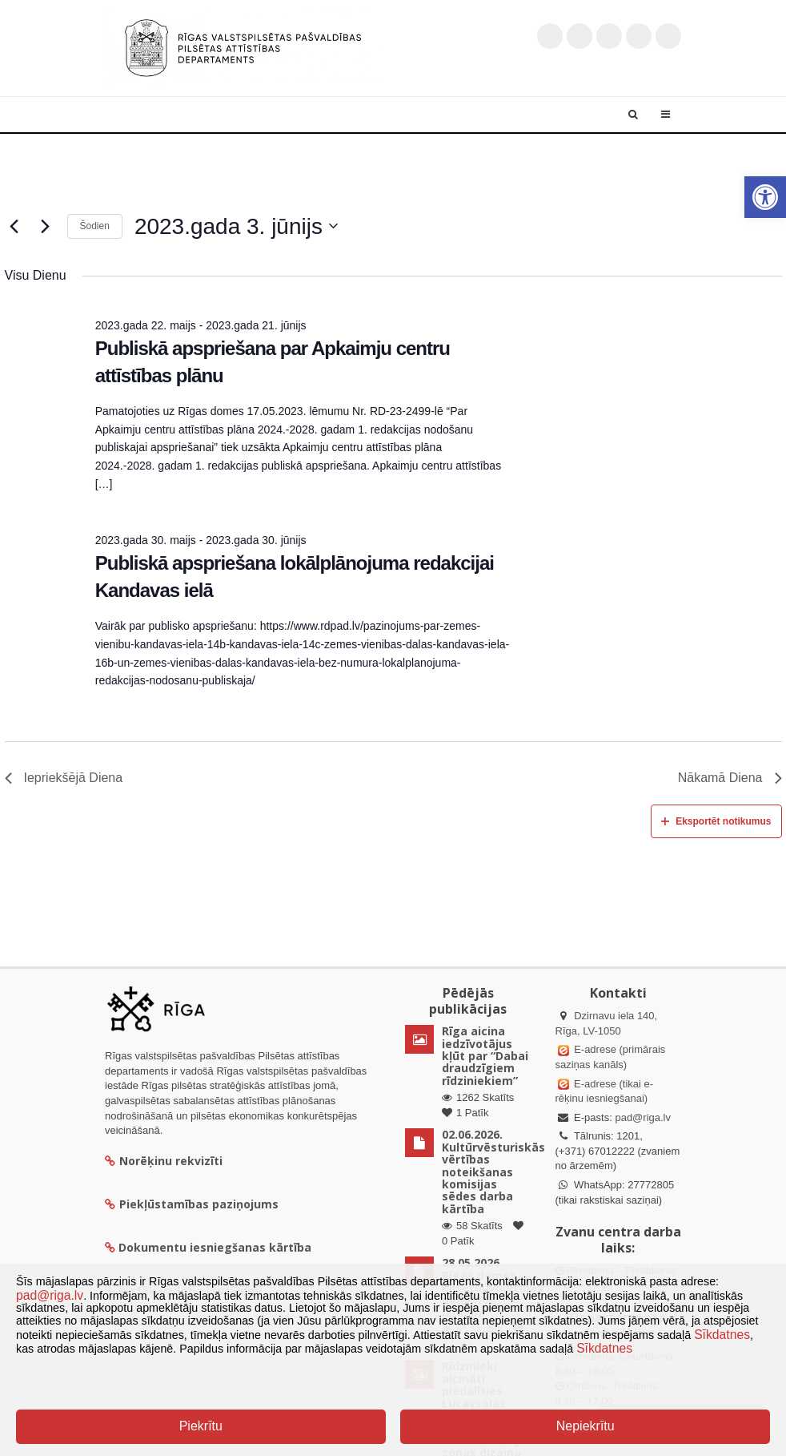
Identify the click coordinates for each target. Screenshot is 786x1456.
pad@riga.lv (643, 1117)
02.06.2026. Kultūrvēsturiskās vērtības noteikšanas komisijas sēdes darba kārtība (493, 1171)
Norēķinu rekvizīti (164, 1160)
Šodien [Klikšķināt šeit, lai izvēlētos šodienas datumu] (95, 226)
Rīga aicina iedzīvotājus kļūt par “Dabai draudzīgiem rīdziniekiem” (485, 1055)
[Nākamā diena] (45, 226)
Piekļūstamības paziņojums (192, 1204)
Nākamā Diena (730, 777)
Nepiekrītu (585, 1426)
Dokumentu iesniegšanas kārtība (214, 1247)
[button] (765, 197)
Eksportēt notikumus (716, 821)
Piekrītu (201, 1426)
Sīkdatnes (722, 1334)
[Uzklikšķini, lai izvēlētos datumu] (236, 227)
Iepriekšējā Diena (64, 777)
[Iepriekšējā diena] (14, 226)
